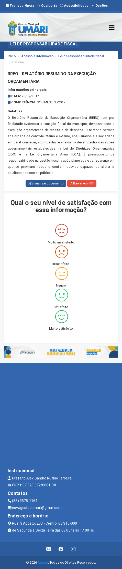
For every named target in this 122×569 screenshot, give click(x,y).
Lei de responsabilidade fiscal (81, 56)
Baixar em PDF (82, 183)
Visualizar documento (45, 183)
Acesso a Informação (37, 56)
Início (12, 56)
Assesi (43, 562)
